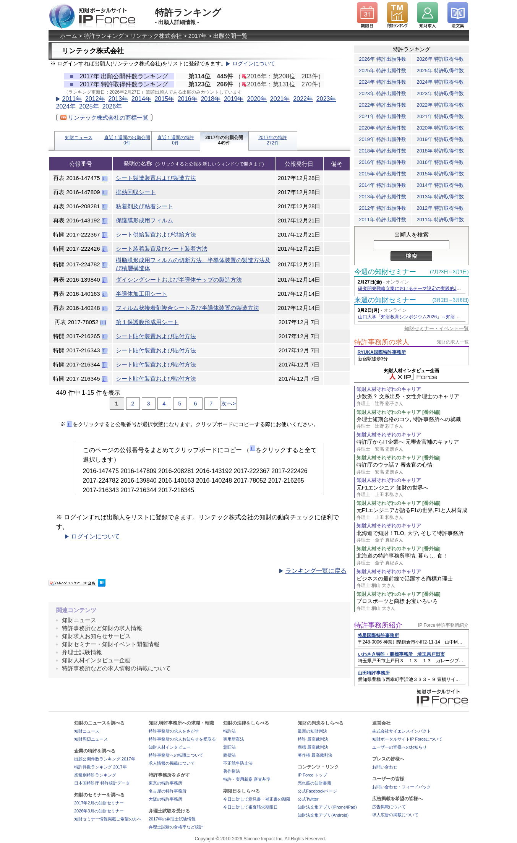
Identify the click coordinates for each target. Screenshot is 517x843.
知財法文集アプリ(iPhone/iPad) (327, 807)
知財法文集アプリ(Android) (323, 815)
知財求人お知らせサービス (96, 636)
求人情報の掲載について (172, 763)
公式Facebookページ (317, 791)
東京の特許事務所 (165, 783)
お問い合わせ (384, 767)
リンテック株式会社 (156, 35)
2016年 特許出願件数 (382, 162)
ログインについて (253, 63)
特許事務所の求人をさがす (174, 731)
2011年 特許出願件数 (382, 219)
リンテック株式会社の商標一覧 (104, 117)
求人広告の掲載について (395, 814)
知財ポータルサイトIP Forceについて (407, 739)
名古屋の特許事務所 (167, 791)
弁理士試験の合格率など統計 (176, 827)
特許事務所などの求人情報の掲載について (116, 668)
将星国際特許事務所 (378, 635)
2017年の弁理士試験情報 (172, 819)
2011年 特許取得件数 (440, 219)
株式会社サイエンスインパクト (401, 731)
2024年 (66, 106)
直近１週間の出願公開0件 (127, 140)
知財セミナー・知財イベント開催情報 (110, 644)
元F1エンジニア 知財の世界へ (413, 491)
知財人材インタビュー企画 (96, 660)
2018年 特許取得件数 (440, 151)
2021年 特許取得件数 (440, 116)
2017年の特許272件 (272, 140)
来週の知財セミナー (385, 300)
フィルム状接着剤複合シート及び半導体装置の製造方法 (187, 308)
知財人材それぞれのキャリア (389, 389)
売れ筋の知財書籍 (314, 783)
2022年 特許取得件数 (440, 105)
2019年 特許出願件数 (382, 139)
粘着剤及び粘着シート (144, 206)
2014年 (141, 99)
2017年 (197, 35)
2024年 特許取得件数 (440, 82)
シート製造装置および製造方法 (156, 178)
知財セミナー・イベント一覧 (436, 328)
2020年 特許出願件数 (382, 128)
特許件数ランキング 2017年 (100, 767)
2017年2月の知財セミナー (99, 803)
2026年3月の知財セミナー (99, 811)
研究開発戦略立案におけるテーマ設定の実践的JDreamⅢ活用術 (423, 288)
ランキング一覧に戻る (316, 570)
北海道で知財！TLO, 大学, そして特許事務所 (413, 536)
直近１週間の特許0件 (175, 140)
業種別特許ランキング (95, 775)
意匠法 (229, 747)
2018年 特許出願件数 (382, 151)
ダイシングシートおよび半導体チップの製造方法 (179, 279)
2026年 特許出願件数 (382, 59)
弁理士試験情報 (82, 652)
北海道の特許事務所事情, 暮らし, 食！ (413, 559)
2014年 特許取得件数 (440, 185)
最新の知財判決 (312, 731)
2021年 (280, 99)
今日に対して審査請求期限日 (250, 807)
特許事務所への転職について (176, 755)
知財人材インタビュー (170, 747)
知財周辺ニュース (91, 739)
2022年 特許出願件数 (382, 105)
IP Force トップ (312, 775)
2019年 (234, 99)
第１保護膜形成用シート (147, 322)
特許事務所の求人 (381, 342)
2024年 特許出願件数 (382, 82)
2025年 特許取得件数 (440, 70)
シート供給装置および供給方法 (156, 234)
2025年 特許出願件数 (382, 70)
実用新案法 (233, 739)
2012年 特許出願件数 (382, 208)
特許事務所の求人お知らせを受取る (182, 739)
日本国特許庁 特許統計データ (102, 783)
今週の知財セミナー (385, 272)
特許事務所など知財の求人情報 (102, 628)
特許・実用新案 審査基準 (247, 779)
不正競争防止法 (238, 763)
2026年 (112, 106)
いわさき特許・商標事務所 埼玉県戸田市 (401, 654)
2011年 (72, 99)
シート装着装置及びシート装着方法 (161, 248)
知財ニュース (78, 137)
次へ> (228, 403)
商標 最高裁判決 (313, 747)
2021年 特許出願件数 (382, 116)
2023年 (326, 99)
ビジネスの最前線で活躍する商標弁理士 (413, 582)
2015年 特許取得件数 (440, 174)
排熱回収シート (136, 192)
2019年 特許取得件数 (440, 139)
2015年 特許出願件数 (382, 174)
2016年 (188, 99)
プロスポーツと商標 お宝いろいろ (413, 604)
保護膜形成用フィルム (144, 220)
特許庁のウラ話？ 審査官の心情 (413, 468)
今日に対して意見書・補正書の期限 (256, 799)
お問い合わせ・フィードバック (401, 787)
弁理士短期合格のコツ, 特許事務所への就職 (413, 423)
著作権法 (231, 771)
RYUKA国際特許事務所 (382, 352)
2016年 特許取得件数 (440, 162)
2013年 (118, 99)
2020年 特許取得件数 (440, 128)
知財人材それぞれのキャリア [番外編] (399, 412)
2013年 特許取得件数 (440, 196)
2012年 (95, 99)
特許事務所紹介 (378, 625)
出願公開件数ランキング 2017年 (104, 759)
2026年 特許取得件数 (440, 59)
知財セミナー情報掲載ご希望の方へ (107, 819)
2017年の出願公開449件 (224, 140)
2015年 (164, 99)
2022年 (303, 99)
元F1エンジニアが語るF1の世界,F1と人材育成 (413, 513)
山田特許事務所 (374, 673)
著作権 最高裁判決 (315, 755)
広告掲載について (389, 806)
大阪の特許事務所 (165, 799)
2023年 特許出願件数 (382, 93)
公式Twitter (308, 799)
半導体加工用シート (141, 293)
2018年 (210, 99)
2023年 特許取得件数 (440, 93)
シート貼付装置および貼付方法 (156, 336)
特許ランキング (104, 35)
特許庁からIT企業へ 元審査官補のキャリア (413, 445)
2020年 (257, 99)
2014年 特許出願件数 (382, 185)
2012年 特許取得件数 (440, 208)
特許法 (229, 731)
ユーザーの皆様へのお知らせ (399, 747)
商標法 (229, 755)
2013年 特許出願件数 (382, 196)
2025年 (89, 106)
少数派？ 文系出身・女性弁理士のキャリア (413, 400)
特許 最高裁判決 (313, 739)
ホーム (68, 35)
